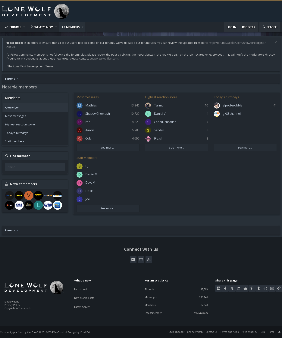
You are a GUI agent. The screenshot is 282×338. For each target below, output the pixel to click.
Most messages (17, 118)
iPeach (159, 140)
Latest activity (85, 299)
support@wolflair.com (116, 60)
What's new (43, 27)
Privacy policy (245, 331)
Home (267, 331)
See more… (109, 149)
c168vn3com (197, 312)
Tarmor (160, 107)
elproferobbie (232, 107)
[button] (24, 27)
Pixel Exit (89, 332)
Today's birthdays (18, 135)
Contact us (208, 331)
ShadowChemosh (99, 115)
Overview (13, 109)
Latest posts (84, 285)
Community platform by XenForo (37, 332)
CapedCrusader (165, 124)
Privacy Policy (17, 303)
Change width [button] (191, 331)
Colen (91, 140)
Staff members (16, 143)
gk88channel (231, 115)
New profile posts (88, 292)
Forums (15, 27)
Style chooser (171, 331)
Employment (16, 299)
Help (258, 331)
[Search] (269, 27)
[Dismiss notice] (273, 45)
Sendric (160, 132)
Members (73, 27)
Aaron (91, 132)
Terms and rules (225, 331)
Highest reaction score (22, 126)
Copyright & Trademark (23, 307)
